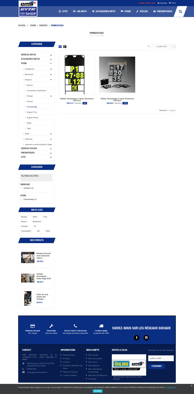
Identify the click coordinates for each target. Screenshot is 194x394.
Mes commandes (95, 358)
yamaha (24, 226)
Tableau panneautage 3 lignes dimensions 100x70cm (117, 100)
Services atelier (29, 149)
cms (45, 216)
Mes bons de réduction (97, 375)
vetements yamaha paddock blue (37, 144)
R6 (38, 231)
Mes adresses (94, 365)
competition (26, 231)
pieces (24, 221)
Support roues (32, 117)
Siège (28, 123)
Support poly (31, 112)
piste (48, 231)
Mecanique (28, 74)
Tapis (28, 128)
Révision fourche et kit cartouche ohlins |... (44, 255)
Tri (148, 46)
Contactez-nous (69, 355)
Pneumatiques (27, 153)
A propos (66, 358)
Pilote (26, 133)
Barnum (29, 85)
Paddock (28, 79)
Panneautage (31, 106)
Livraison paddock (70, 375)
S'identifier (162, 3)
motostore (37, 221)
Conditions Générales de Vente (72, 367)
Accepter (97, 391)
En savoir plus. (170, 387)
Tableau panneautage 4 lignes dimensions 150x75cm (77, 100)
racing (24, 216)
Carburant (28, 139)
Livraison (66, 362)
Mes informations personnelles (95, 370)
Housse (29, 101)
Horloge (29, 96)
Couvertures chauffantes (36, 90)
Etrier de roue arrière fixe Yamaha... (42, 296)
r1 (35, 226)
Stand (24, 64)
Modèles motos (28, 55)
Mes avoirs (92, 362)
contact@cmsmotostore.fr (37, 372)
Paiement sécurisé (70, 372)
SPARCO (28, 188)
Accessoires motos (30, 59)
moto (35, 216)
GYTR (23, 157)
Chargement (29, 69)
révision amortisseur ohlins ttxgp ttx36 (44, 276)
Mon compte (93, 355)
